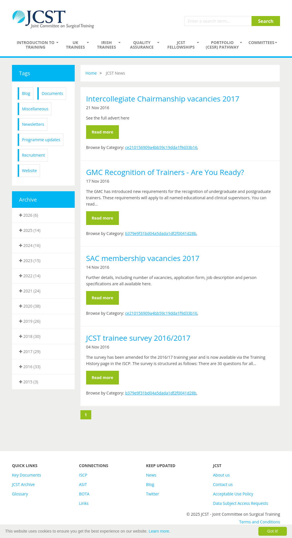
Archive (28, 199)
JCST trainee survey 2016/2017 (138, 338)
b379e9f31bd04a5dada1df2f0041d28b (160, 233)
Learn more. (159, 531)
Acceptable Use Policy (233, 494)
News (151, 475)
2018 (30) (29, 336)
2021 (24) (29, 291)
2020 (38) (29, 306)
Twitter (152, 494)
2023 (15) (29, 260)
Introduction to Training (35, 45)
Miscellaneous (35, 108)
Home (91, 73)
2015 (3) (28, 381)
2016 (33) (29, 366)
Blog (26, 93)
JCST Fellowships (181, 45)
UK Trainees (75, 45)
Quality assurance (142, 45)
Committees (261, 42)
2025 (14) (29, 230)
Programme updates (41, 139)
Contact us (223, 484)
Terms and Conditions (259, 522)
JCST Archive (23, 484)
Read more (102, 132)
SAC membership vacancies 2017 (143, 258)
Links (83, 503)
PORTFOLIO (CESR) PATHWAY (222, 45)
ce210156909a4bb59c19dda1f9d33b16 (161, 147)
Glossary (20, 494)
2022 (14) (29, 275)
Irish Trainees (106, 45)
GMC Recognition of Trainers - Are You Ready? (165, 172)
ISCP (83, 475)
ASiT (83, 484)
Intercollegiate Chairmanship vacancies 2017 (163, 98)
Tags (24, 73)
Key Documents (26, 475)
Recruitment (33, 155)
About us (221, 475)
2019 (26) (29, 321)
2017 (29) (29, 351)
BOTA (84, 494)
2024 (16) (29, 245)
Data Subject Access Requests (240, 503)
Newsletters (33, 124)
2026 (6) (28, 215)
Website (29, 170)
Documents (52, 93)
